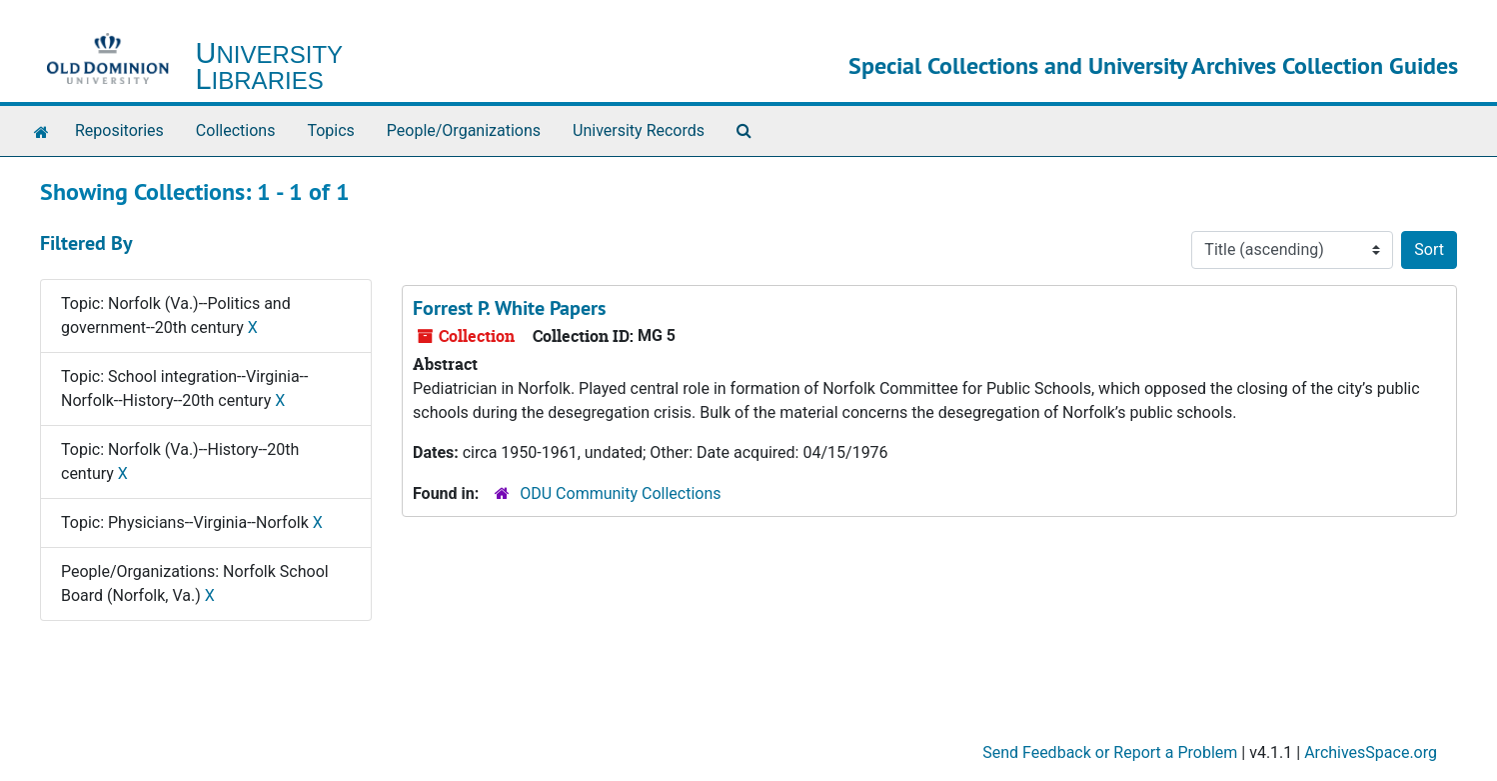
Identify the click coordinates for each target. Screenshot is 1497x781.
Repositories (119, 130)
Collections (236, 130)
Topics (330, 130)
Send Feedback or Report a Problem (1109, 752)
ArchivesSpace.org (1370, 752)
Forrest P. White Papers (509, 308)
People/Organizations (464, 130)
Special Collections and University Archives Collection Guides (1153, 65)
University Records (639, 130)
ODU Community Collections (620, 493)
